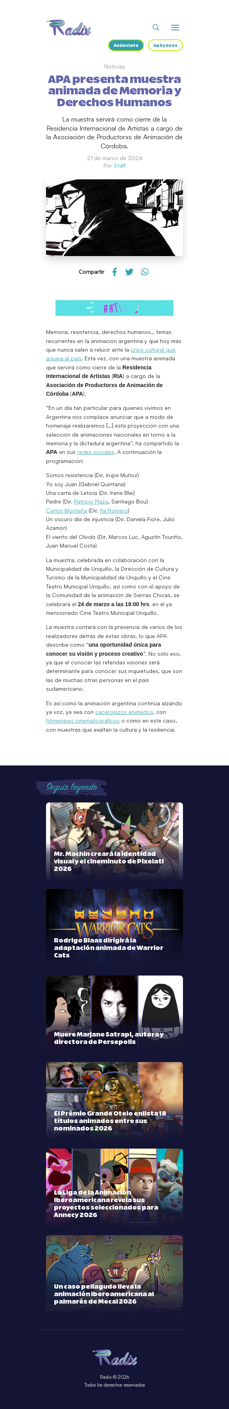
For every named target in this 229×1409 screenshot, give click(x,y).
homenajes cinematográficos (83, 720)
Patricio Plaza (91, 501)
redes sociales (95, 451)
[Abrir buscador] (156, 27)
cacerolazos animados (124, 711)
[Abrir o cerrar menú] (175, 27)
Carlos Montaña (66, 510)
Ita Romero (114, 510)
